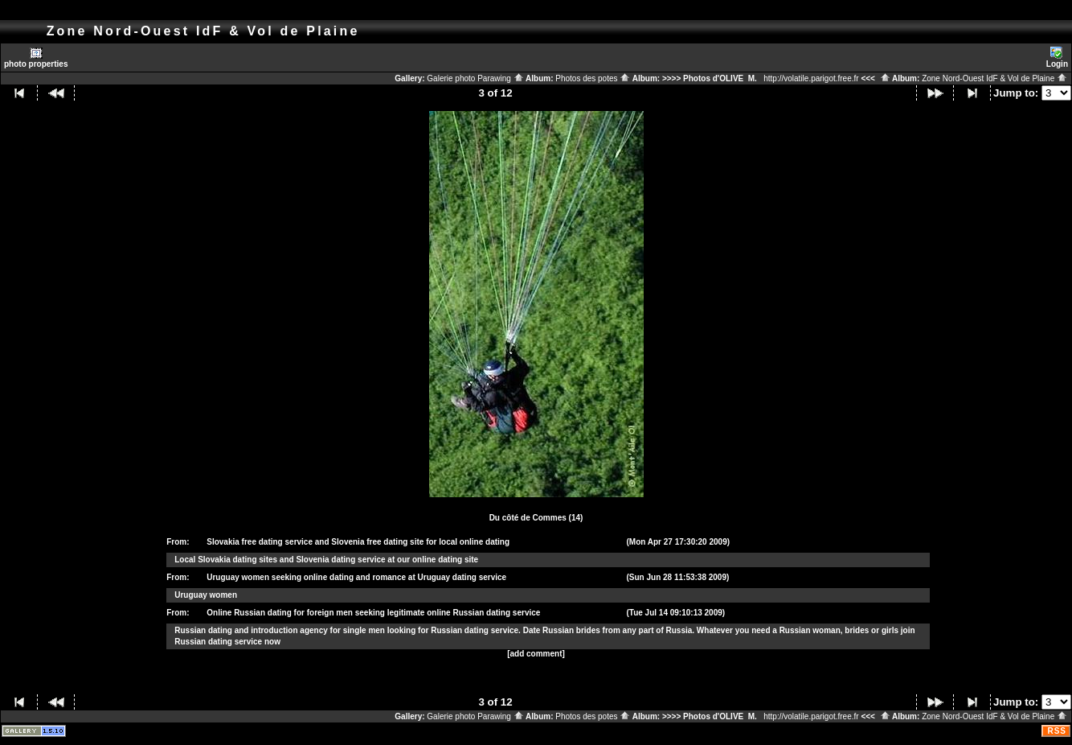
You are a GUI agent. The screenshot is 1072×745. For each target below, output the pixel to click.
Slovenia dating (325, 559)
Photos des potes (592, 78)
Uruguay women (205, 595)
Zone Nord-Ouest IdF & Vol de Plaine (994, 78)
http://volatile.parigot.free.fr (810, 78)
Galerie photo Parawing (475, 78)
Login (1057, 57)
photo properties (36, 57)
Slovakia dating (227, 559)
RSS (1056, 730)
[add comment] (536, 653)
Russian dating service (474, 630)
